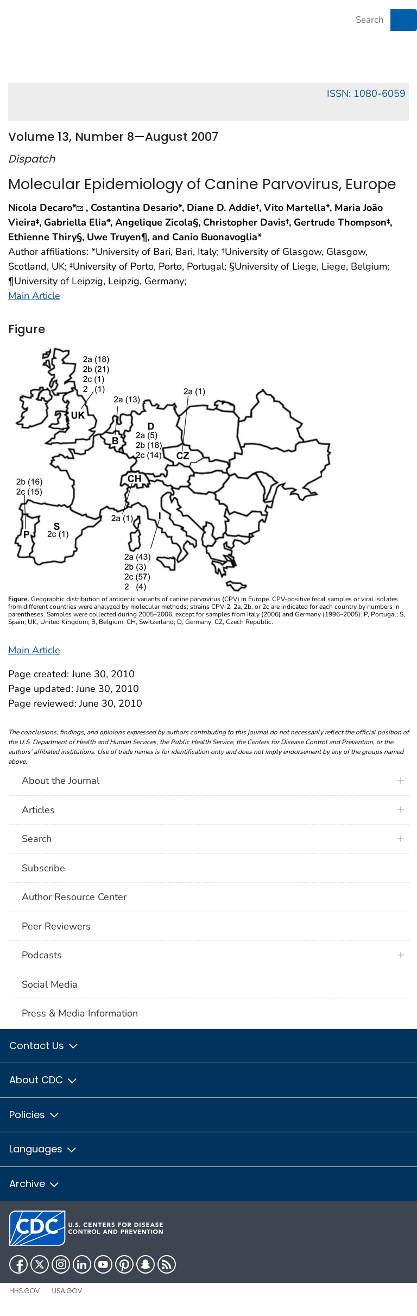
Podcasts (42, 955)
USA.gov (67, 1291)
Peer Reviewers (56, 926)
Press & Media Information (80, 1013)
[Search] (370, 20)
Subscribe (43, 868)
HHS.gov (24, 1291)
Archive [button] (34, 1183)
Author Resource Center (74, 896)
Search (37, 838)
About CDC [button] (43, 1080)
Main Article (34, 295)
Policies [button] (34, 1114)
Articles (38, 809)
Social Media (50, 984)
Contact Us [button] (44, 1045)
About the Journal (60, 780)
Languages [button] (43, 1149)
